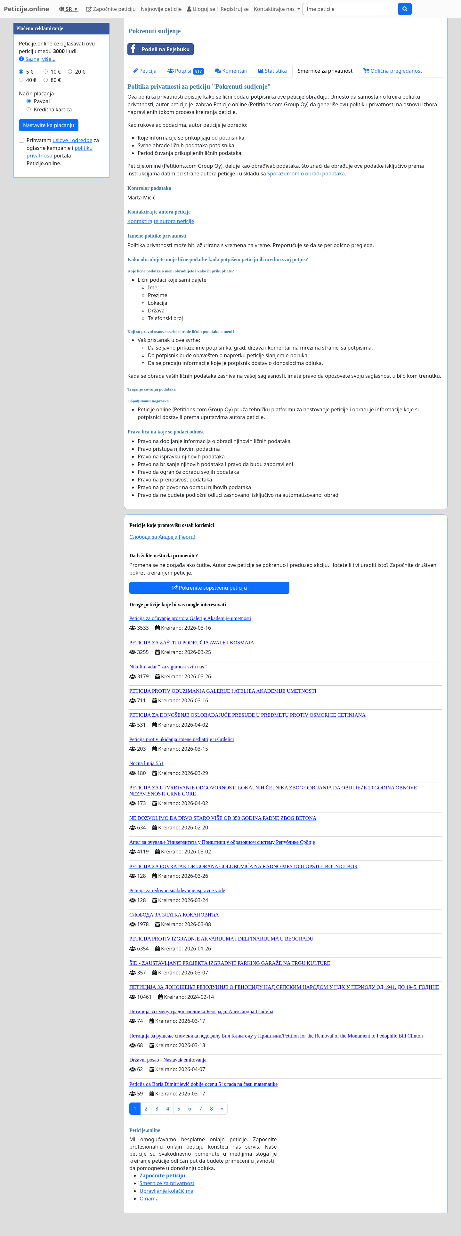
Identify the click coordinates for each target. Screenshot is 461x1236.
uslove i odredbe (72, 332)
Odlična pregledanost (392, 70)
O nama (149, 1198)
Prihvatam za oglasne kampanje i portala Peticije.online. (63, 344)
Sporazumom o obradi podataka (306, 173)
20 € (80, 263)
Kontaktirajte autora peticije (160, 221)
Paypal (42, 293)
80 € (56, 272)
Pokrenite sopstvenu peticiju (209, 587)
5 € (29, 263)
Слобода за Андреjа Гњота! (162, 537)
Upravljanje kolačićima (166, 1190)
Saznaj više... (37, 250)
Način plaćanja (36, 285)
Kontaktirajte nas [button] (275, 8)
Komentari (231, 70)
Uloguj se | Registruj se (218, 8)
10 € (56, 263)
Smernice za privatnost (325, 70)
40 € (31, 272)
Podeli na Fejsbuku (159, 49)
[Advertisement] (61, 114)
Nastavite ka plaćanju (48, 317)
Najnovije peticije (161, 8)
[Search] (351, 9)
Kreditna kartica (53, 301)
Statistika (272, 70)
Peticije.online (26, 8)
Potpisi (185, 71)
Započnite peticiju (111, 8)
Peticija (145, 70)
